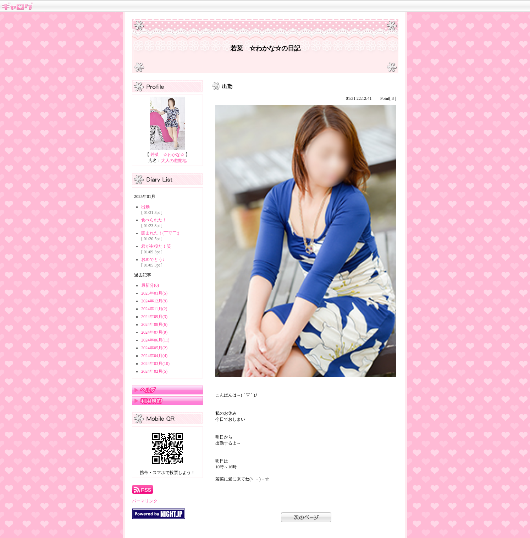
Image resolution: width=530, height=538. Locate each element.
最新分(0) (150, 285)
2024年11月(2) (154, 308)
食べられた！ (154, 219)
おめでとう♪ (153, 259)
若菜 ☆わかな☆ (167, 154)
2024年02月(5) (154, 371)
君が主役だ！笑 (156, 246)
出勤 (145, 206)
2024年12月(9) (154, 300)
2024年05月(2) (154, 347)
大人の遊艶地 (174, 160)
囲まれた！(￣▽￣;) (160, 233)
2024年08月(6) (154, 324)
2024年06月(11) (155, 340)
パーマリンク (145, 501)
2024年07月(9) (154, 332)
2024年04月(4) (154, 355)
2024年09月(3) (154, 316)
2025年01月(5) (154, 293)
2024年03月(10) (155, 363)
